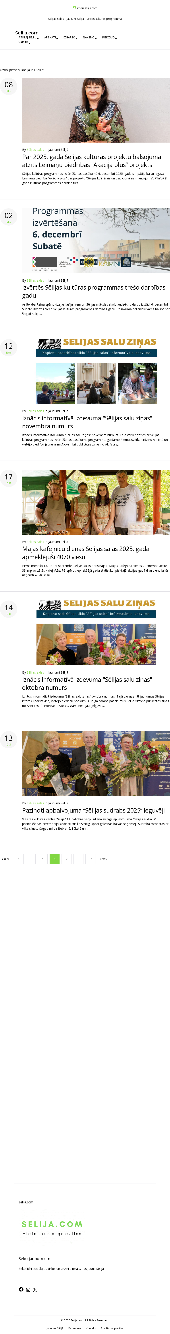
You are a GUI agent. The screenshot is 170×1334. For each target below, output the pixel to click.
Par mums (74, 1328)
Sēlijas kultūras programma (104, 18)
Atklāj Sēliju (27, 42)
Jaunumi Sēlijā (75, 18)
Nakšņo (91, 42)
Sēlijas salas (56, 18)
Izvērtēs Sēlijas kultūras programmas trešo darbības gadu (93, 291)
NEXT (103, 859)
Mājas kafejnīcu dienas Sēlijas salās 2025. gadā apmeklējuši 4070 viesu (85, 553)
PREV (5, 859)
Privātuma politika (112, 1328)
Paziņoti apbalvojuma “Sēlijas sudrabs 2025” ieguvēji (93, 810)
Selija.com (30, 33)
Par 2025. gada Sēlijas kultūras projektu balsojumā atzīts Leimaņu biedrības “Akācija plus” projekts (91, 160)
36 (90, 859)
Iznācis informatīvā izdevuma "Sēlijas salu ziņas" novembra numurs (87, 422)
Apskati (50, 42)
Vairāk (132, 42)
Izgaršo (71, 42)
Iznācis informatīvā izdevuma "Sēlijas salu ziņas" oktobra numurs (87, 683)
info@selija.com (87, 8)
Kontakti (91, 1328)
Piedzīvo (113, 42)
